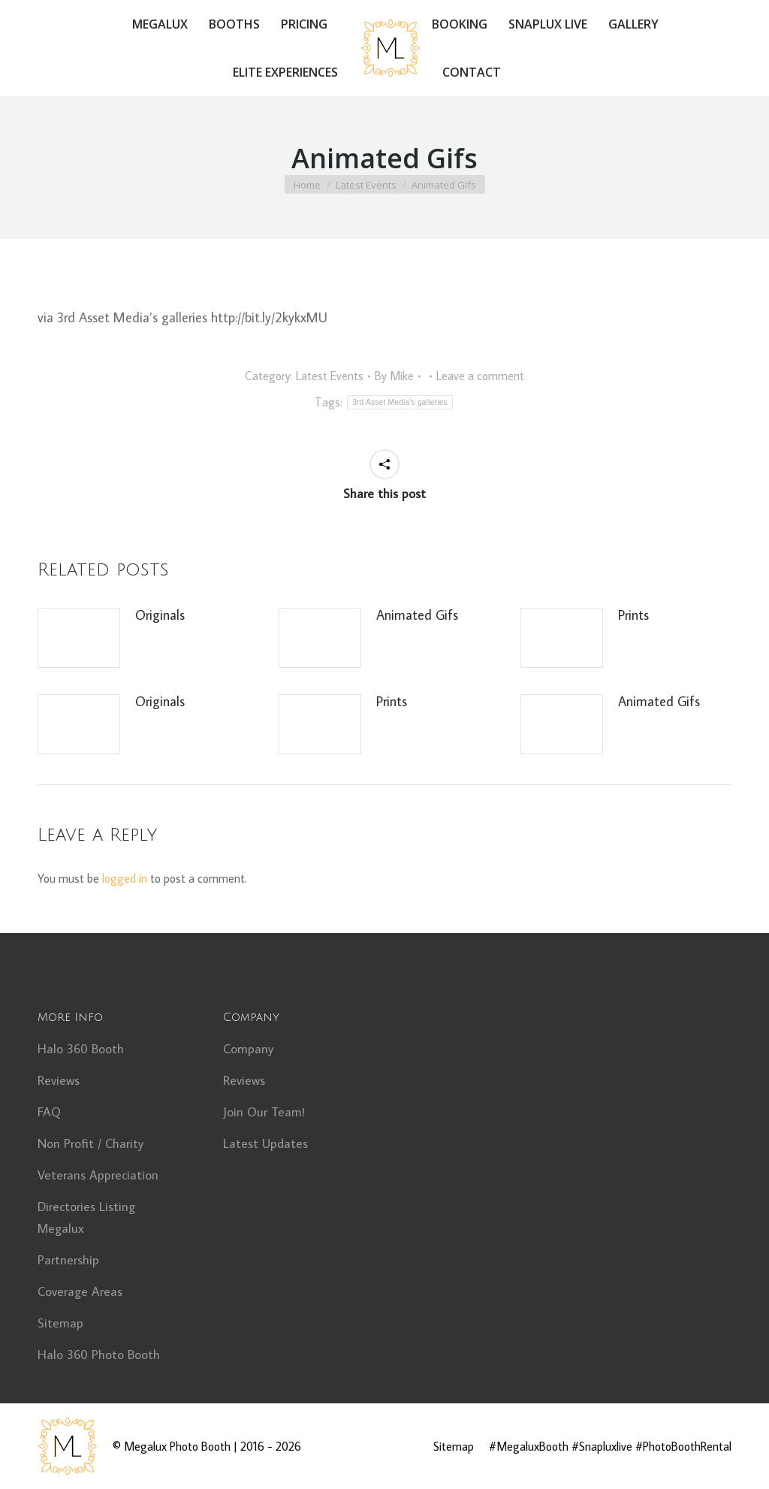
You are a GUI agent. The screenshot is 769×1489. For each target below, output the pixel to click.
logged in (124, 878)
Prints (633, 615)
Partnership (68, 1260)
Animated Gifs (417, 615)
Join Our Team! (264, 1112)
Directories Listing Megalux (86, 1217)
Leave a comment (480, 375)
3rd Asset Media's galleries (400, 402)
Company (248, 1048)
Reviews (59, 1080)
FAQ (49, 1112)
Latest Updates (265, 1143)
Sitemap (60, 1323)
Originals (160, 615)
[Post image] (79, 638)
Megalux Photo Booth (177, 1446)
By (394, 375)
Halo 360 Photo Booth (99, 1354)
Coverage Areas (80, 1291)
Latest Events (329, 375)
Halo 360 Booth (81, 1048)
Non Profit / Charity (90, 1143)
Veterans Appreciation (98, 1175)
